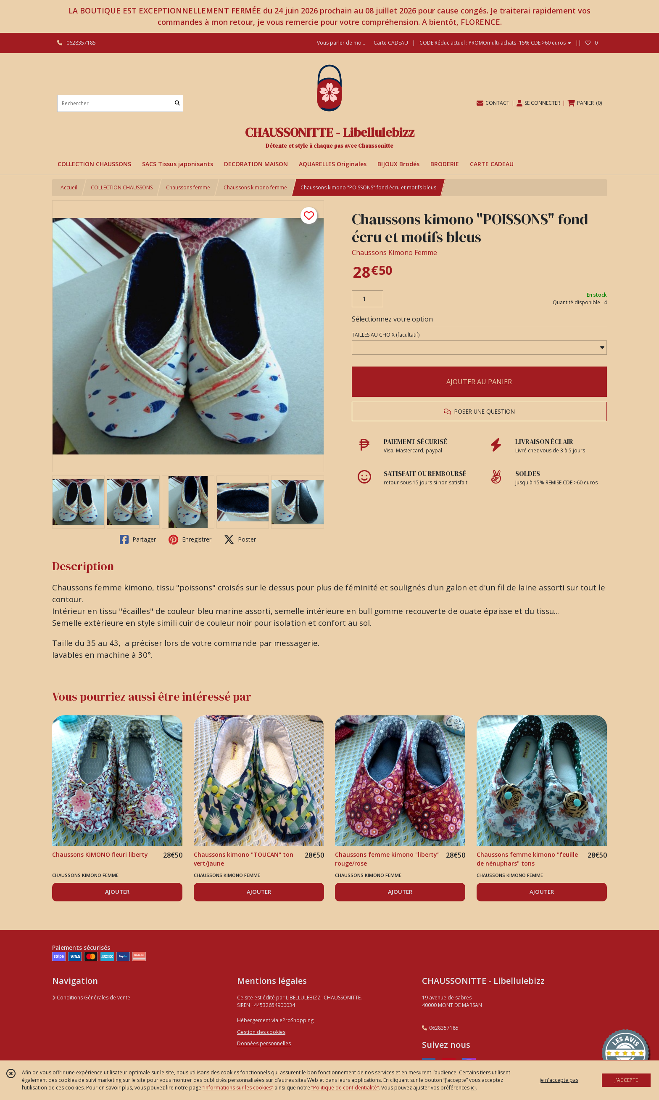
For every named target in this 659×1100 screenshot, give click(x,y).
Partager (138, 539)
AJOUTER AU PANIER (479, 381)
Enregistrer (190, 539)
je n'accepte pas (559, 1080)
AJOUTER (117, 891)
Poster (240, 539)
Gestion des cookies (261, 1032)
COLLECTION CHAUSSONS (122, 187)
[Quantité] (367, 298)
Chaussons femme (188, 187)
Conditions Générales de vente (91, 997)
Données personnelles (264, 1043)
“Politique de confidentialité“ (345, 1087)
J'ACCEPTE (626, 1080)
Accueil (69, 187)
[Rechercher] (177, 103)
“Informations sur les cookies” (238, 1087)
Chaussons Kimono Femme (394, 252)
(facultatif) (385, 334)
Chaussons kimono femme (255, 187)
